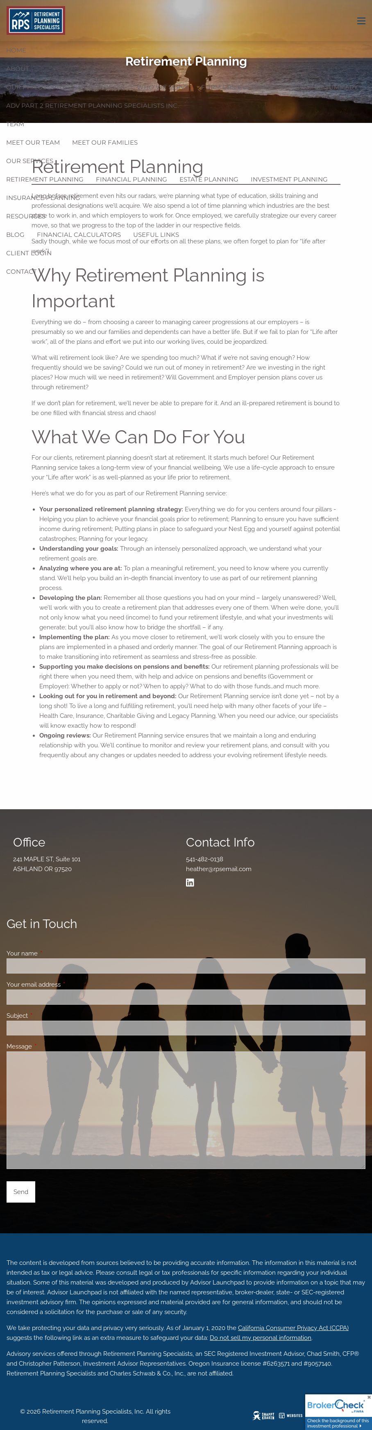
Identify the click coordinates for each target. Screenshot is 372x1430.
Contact (21, 271)
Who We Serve (163, 87)
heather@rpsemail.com (219, 869)
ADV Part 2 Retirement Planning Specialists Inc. (92, 105)
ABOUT (17, 69)
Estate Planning (208, 179)
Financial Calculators (79, 234)
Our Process (101, 87)
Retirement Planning (45, 179)
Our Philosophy (36, 87)
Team (15, 124)
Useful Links (156, 234)
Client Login (29, 253)
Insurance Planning (43, 198)
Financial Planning (131, 179)
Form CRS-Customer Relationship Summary (279, 87)
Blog (15, 234)
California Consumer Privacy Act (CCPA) (293, 1328)
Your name (52, 953)
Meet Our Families (105, 142)
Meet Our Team (33, 142)
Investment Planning (289, 179)
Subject (47, 1015)
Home (16, 50)
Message (49, 1046)
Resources (25, 216)
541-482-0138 (204, 859)
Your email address (63, 984)
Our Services (29, 161)
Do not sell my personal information (260, 1337)
